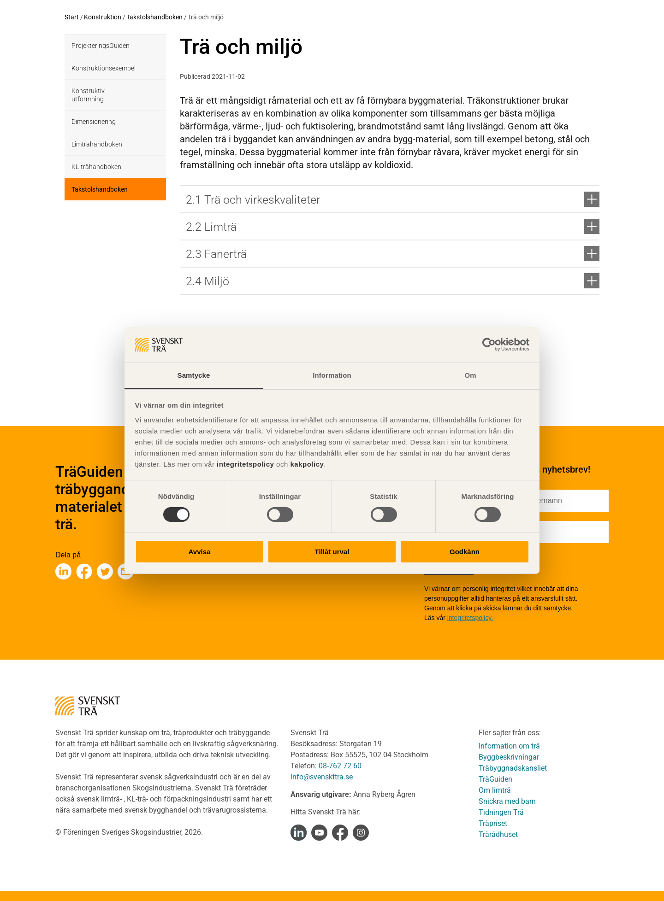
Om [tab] (470, 375)
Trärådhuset (498, 834)
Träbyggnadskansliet (513, 768)
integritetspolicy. (470, 617)
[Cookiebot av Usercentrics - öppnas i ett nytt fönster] (489, 344)
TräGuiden (495, 779)
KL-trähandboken (96, 166)
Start (72, 17)
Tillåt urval (332, 552)
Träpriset (493, 823)
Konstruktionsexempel (103, 68)
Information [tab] (332, 375)
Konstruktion (102, 17)
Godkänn (465, 552)
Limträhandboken (96, 144)
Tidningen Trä (501, 812)
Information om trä (509, 746)
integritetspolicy (244, 464)
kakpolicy (307, 464)
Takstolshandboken (154, 17)
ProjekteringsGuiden (100, 45)
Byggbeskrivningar (509, 757)
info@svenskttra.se (321, 776)
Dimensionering (93, 121)
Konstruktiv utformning (88, 95)
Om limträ (495, 790)
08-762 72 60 (340, 765)
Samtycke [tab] (194, 375)
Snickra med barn (507, 801)
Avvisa (200, 552)
